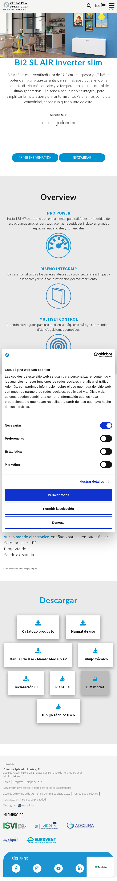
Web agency (10, 805)
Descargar (82, 158)
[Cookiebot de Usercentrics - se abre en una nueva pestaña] (93, 355)
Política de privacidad (34, 799)
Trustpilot (8, 763)
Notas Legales (11, 799)
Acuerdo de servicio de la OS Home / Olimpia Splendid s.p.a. (36, 793)
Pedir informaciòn (35, 158)
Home (6, 782)
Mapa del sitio (34, 782)
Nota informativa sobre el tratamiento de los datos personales (37, 788)
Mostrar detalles (92, 481)
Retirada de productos (85, 793)
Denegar (58, 522)
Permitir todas (58, 495)
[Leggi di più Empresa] (18, 782)
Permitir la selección (58, 508)
